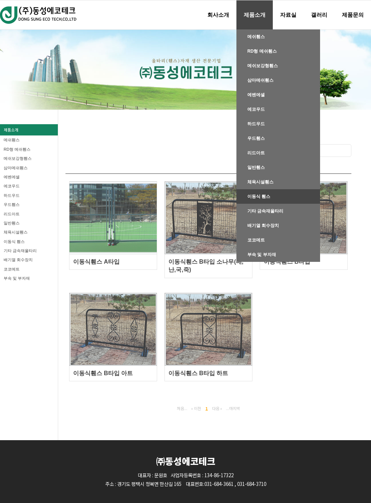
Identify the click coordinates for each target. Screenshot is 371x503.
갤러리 (319, 15)
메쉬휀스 (256, 36)
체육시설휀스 (260, 181)
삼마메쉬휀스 (260, 80)
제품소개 (255, 15)
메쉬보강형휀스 (262, 65)
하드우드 (256, 123)
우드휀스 (256, 138)
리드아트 (256, 152)
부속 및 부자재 (261, 254)
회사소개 (218, 15)
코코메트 (256, 240)
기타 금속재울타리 (265, 211)
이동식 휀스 (258, 196)
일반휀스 (256, 167)
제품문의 (353, 15)
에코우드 (256, 109)
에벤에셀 (256, 94)
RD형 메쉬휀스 (262, 51)
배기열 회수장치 (263, 225)
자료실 (288, 15)
